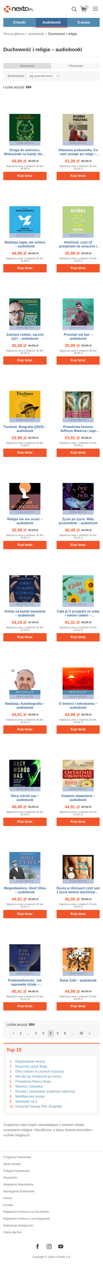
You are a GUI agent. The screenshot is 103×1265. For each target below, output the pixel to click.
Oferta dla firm (12, 1232)
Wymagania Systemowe (18, 1191)
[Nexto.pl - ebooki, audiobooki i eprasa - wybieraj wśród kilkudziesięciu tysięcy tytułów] (18, 9)
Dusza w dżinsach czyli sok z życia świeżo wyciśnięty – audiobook (78, 892)
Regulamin (10, 1177)
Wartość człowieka (29, 1086)
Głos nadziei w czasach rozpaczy (39, 1071)
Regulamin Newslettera (18, 1184)
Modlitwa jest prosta (30, 1096)
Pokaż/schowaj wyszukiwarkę (74, 9)
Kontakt (8, 1205)
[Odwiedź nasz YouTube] (60, 1246)
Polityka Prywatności (16, 1171)
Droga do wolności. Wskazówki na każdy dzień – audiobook (25, 154)
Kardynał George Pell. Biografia (38, 1106)
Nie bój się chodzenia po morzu (38, 1076)
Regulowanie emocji (30, 1061)
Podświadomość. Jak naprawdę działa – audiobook (25, 984)
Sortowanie (27, 65)
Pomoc (7, 1198)
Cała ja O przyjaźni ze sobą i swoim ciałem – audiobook (78, 615)
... (28, 1033)
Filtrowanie (76, 65)
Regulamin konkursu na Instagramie (26, 1218)
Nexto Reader (12, 1164)
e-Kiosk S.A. (63, 1257)
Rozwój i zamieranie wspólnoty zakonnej (45, 1091)
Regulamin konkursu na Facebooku (26, 1211)
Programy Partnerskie (17, 1157)
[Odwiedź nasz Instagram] (49, 1246)
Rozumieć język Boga (31, 1066)
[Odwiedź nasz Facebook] (37, 1246)
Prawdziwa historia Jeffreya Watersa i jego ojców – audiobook (78, 431)
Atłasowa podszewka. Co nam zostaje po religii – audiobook (78, 154)
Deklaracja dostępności (18, 1225)
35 (81, 1033)
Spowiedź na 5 (26, 1101)
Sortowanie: (16, 76)
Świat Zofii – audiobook (78, 980)
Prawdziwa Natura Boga (33, 1081)
